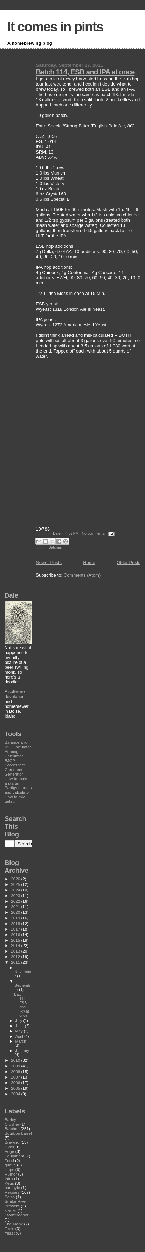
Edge (9, 1151)
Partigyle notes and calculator (18, 789)
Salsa (10, 1196)
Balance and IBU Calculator (18, 744)
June (20, 1026)
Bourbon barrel (18, 1133)
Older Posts (128, 562)
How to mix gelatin (15, 798)
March (20, 1041)
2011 (16, 962)
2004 (16, 1093)
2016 (16, 934)
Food (9, 1160)
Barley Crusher (12, 1121)
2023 (16, 895)
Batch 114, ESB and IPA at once (85, 72)
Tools (9, 1228)
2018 (16, 923)
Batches (55, 547)
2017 (16, 929)
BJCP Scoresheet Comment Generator (15, 767)
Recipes (12, 1192)
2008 (16, 1071)
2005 (16, 1088)
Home (89, 562)
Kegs (9, 1183)
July (19, 1020)
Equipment (14, 1156)
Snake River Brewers (16, 1203)
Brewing (12, 1142)
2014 (16, 945)
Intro (9, 1178)
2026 (16, 878)
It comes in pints (55, 26)
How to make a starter (16, 780)
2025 (16, 884)
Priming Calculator (14, 753)
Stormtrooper (16, 1215)
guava (10, 1165)
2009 (16, 1066)
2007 (16, 1077)
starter (10, 1210)
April (19, 1036)
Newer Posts (49, 562)
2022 (16, 901)
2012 (16, 956)
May (19, 1031)
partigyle (12, 1187)
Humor (11, 1174)
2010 (16, 1060)
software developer (15, 694)
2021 (16, 906)
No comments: (94, 533)
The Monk (14, 1224)
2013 (16, 951)
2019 (16, 918)
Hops (9, 1169)
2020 (16, 912)
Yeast (10, 1233)
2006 (16, 1082)
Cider (9, 1146)
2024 (16, 890)
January (22, 1051)
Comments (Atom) (82, 575)
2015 (16, 940)
